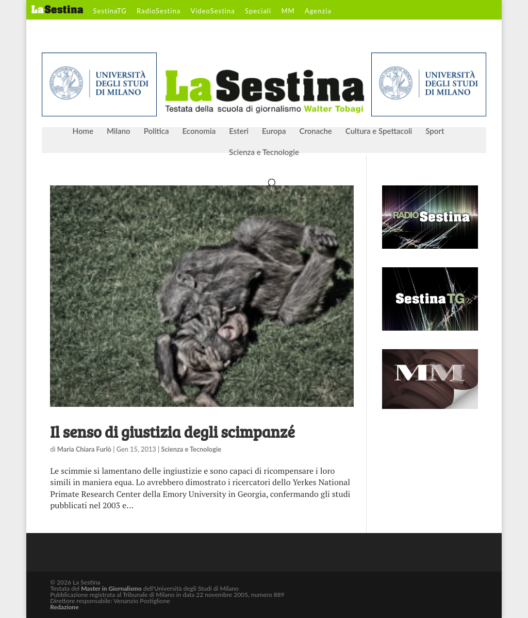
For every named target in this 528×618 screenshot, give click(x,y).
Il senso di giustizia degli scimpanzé (172, 431)
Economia (199, 131)
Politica (156, 131)
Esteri (239, 131)
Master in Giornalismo (111, 588)
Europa (274, 131)
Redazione (64, 607)
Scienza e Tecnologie (264, 152)
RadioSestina (158, 11)
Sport (434, 131)
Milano (118, 131)
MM (287, 11)
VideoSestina (212, 11)
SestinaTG (110, 11)
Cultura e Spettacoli (378, 131)
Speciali (258, 11)
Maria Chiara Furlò (84, 449)
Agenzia (318, 11)
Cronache (315, 131)
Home (83, 131)
